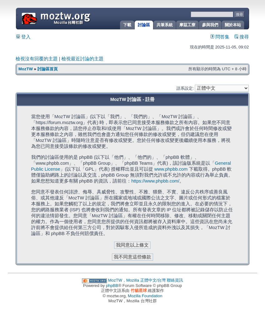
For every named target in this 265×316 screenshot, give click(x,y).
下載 (127, 25)
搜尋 (241, 36)
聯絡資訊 (175, 280)
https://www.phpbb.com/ (155, 180)
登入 (23, 36)
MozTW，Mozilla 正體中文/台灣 (137, 280)
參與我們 (210, 25)
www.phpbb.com (171, 169)
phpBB (112, 285)
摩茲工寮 (187, 25)
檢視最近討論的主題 (82, 58)
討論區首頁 (47, 69)
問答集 (219, 36)
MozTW (71, 18)
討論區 (144, 25)
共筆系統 (165, 25)
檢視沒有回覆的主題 (37, 58)
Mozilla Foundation (145, 295)
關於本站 (233, 25)
